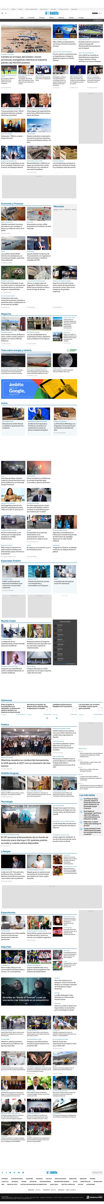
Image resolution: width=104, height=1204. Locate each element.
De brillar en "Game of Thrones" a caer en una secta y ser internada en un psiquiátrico (26, 999)
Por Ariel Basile (56, 87)
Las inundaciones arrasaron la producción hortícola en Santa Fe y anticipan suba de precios (64, 165)
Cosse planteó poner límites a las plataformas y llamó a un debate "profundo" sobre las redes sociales (63, 794)
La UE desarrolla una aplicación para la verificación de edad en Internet (64, 825)
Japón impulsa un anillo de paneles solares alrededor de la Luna (63, 371)
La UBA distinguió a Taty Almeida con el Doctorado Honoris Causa (64, 997)
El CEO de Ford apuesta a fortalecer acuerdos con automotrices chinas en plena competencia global (38, 427)
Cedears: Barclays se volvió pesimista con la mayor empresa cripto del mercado (39, 671)
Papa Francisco (43, 9)
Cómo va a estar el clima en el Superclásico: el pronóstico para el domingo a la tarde (65, 1008)
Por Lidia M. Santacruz (7, 590)
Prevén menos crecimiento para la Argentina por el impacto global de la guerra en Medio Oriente (65, 57)
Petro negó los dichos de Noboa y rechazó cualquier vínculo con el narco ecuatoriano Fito (38, 1094)
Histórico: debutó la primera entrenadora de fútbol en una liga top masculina (12, 1044)
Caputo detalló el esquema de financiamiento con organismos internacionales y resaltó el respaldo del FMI (39, 257)
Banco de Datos (60, 1179)
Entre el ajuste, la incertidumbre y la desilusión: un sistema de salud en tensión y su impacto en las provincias (10, 708)
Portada (5, 1179)
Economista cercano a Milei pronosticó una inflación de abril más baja (39, 226)
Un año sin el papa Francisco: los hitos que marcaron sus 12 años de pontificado (13, 1068)
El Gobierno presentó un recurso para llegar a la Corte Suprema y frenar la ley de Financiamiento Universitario (12, 1094)
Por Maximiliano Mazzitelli (6, 796)
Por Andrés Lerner (74, 87)
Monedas (56, 209)
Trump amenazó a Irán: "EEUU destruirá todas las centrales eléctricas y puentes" (12, 113)
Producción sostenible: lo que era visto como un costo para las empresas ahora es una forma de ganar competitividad (13, 286)
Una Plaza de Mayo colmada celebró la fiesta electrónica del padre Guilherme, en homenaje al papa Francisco (13, 481)
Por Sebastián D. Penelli (32, 375)
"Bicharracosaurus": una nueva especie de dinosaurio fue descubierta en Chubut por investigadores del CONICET (13, 1139)
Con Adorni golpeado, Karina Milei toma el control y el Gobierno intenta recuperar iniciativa (63, 747)
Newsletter (100, 17)
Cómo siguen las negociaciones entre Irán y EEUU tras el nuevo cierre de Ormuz (38, 113)
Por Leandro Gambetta (60, 432)
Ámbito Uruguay (10, 773)
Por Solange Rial (31, 307)
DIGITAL (34, 1190)
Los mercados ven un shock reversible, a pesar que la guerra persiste (89, 706)
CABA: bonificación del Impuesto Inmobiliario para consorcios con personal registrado (12, 584)
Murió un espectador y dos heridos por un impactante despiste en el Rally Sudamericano (11, 536)
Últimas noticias (17, 1179)
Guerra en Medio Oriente (31, 9)
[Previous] (47, 718)
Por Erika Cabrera (30, 1073)
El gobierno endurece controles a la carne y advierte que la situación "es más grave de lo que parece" (39, 794)
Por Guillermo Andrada (58, 1073)
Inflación (13, 9)
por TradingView (65, 663)
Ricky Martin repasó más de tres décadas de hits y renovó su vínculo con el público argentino (39, 935)
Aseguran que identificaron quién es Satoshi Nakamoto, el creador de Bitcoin (12, 671)
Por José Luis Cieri (31, 172)
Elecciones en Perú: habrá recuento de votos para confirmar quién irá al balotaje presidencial (64, 1094)
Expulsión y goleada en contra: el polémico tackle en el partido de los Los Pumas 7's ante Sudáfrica (64, 1034)
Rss (3, 1184)
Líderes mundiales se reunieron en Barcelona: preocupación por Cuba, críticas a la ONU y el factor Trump (37, 1116)
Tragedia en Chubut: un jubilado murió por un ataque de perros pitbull (65, 549)
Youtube (19, 1172)
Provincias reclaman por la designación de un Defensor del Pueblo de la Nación (64, 1116)
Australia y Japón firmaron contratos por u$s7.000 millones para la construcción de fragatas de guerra (12, 1116)
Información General (62, 1181)
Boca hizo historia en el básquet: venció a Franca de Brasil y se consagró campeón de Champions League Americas (66, 984)
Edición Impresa (45, 1181)
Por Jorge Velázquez (6, 292)
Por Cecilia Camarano (58, 752)
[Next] (57, 718)
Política (51, 17)
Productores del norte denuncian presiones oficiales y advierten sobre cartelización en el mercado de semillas (13, 301)
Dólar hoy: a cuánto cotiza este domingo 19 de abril (92, 824)
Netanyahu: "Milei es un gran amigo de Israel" (12, 137)
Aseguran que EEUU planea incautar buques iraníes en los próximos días (38, 1044)
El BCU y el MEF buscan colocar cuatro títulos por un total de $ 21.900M (12, 793)
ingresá (100, 13)
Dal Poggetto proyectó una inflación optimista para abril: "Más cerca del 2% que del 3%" (12, 507)
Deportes (33, 1181)
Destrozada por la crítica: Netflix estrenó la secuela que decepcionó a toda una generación (13, 936)
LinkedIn (14, 1172)
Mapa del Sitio (12, 1184)
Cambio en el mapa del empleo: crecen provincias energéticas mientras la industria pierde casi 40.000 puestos (24, 59)
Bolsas (61, 209)
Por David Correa (5, 307)
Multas (80, 1184)
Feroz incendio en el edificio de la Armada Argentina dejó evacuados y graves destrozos (38, 480)
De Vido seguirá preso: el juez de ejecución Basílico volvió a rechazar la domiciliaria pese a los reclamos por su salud (38, 508)
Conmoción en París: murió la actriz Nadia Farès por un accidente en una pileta (70, 921)
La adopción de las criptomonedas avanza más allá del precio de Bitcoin (12, 644)
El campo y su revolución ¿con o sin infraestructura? (39, 548)
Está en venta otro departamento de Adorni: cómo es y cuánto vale (64, 1044)
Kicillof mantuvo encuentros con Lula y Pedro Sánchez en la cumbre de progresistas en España (64, 734)
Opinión (71, 17)
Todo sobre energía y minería (16, 350)
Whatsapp (23, 1172)
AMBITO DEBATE (67, 1190)
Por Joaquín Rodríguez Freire (8, 556)
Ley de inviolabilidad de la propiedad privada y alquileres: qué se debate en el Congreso (38, 337)
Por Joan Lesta (5, 846)
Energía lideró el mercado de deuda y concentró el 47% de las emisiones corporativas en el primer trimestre (12, 371)
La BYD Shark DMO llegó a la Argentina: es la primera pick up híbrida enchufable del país (64, 427)
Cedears (74, 209)
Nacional (15, 1181)
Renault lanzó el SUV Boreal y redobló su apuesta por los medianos (12, 426)
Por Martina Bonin (31, 940)
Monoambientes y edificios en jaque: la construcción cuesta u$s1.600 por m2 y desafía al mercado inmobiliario (38, 166)
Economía (31, 17)
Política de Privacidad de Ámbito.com (33, 1184)
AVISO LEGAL (54, 1184)
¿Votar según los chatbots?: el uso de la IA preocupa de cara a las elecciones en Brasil (64, 839)
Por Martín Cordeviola (6, 263)
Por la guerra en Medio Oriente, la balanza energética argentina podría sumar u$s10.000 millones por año (38, 371)
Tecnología (98, 1181)
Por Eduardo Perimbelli (6, 87)
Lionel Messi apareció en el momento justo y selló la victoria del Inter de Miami (70, 955)
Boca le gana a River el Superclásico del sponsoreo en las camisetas (7, 81)
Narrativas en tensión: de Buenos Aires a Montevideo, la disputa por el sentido (37, 706)
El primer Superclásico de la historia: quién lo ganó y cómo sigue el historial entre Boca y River (38, 1034)
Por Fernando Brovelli (6, 769)
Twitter (2, 1172)
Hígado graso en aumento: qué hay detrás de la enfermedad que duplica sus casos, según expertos (38, 875)
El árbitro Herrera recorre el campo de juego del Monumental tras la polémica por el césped (89, 45)
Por (20, 714)
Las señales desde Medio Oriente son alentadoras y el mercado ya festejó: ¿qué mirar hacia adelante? (12, 257)
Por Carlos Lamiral (5, 233)
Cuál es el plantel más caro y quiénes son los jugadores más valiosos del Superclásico (38, 969)
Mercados (73, 1179)
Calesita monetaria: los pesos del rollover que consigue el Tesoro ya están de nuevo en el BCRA (12, 227)
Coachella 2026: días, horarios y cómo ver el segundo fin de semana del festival (70, 932)
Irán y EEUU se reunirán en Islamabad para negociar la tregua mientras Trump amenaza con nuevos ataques (90, 58)
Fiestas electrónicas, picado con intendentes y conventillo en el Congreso (38, 583)
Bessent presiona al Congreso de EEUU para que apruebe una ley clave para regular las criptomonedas (39, 645)
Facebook (6, 1172)
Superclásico (74, 9)
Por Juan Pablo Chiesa (32, 541)
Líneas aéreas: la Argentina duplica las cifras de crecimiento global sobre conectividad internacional (70, 324)
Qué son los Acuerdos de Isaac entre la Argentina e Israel (43, 78)
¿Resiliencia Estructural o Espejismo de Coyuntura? (62, 705)
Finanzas (41, 17)
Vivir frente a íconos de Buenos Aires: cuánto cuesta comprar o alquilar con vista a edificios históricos (13, 338)
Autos (75, 1181)
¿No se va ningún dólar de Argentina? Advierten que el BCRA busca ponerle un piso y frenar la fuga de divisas (38, 286)
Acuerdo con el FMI (63, 9)
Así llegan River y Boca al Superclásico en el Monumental (70, 964)
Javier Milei (53, 9)
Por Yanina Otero (67, 343)
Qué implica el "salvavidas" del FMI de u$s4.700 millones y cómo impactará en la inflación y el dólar (26, 80)
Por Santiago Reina (57, 307)
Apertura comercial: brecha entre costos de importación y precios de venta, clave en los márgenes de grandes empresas (64, 287)
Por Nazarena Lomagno (92, 87)
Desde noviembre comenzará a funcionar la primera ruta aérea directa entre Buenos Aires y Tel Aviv (39, 139)
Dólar (22, 17)
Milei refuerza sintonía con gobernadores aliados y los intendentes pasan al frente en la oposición (12, 550)
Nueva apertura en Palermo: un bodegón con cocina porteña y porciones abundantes (70, 871)
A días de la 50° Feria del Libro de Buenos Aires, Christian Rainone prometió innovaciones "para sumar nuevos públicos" (13, 875)
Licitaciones (90, 1184)
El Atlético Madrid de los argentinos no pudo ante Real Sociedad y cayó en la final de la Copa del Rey (38, 1139)
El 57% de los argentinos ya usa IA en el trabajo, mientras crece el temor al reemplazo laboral (12, 165)
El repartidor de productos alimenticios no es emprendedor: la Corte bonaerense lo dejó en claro (37, 536)
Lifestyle (5, 1181)
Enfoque (20, 9)
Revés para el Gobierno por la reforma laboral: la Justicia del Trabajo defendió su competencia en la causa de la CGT (64, 763)
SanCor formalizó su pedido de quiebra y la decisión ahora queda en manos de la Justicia (70, 337)
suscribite (95, 13)
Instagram (10, 1172)
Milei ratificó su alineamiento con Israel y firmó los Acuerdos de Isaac (64, 44)
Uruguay (81, 17)
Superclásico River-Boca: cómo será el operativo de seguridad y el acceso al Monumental (12, 1034)
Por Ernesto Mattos (32, 556)
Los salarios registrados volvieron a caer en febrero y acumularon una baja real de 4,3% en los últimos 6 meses (39, 1069)
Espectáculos (85, 1181)
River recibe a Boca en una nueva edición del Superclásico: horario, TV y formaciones (13, 969)
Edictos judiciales (68, 1184)
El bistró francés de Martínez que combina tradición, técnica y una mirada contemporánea (70, 860)
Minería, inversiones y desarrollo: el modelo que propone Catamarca (63, 1068)
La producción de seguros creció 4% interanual (64, 582)
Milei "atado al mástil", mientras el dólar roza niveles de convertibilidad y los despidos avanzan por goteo (77, 80)
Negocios (61, 17)
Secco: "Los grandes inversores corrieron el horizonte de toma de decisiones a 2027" (94, 79)
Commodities (67, 209)
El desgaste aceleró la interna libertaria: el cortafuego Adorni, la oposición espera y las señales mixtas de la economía (59, 81)
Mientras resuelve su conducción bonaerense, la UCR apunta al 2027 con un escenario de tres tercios (25, 763)
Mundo (23, 1181)
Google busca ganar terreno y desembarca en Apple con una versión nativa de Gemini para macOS (64, 811)
